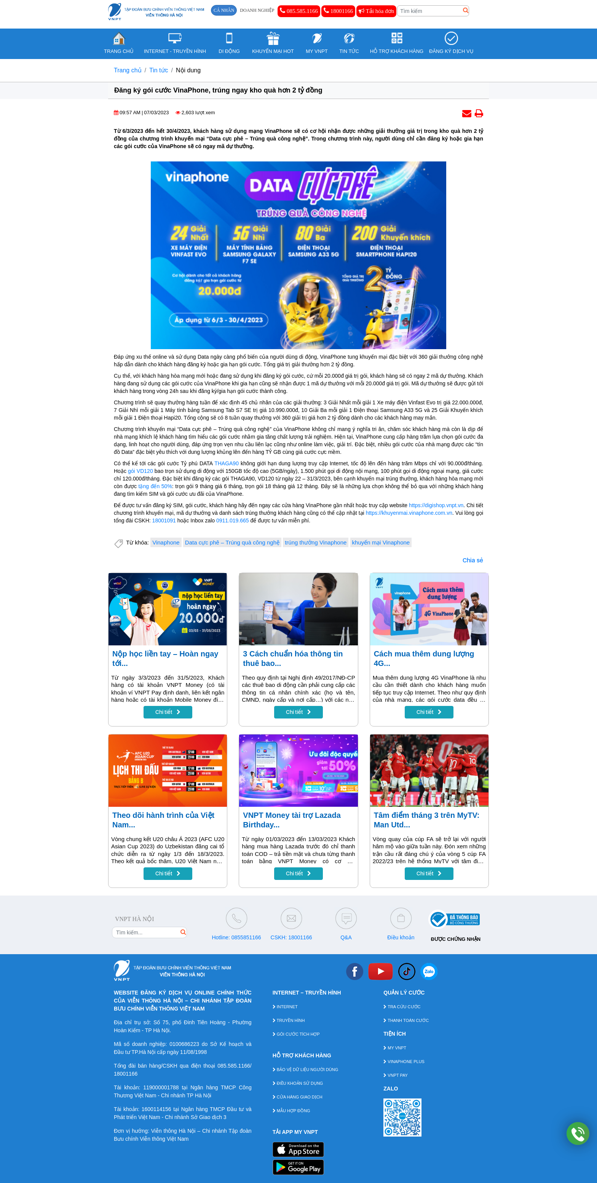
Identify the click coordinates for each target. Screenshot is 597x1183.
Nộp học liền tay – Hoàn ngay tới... (165, 658)
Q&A (346, 937)
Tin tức (158, 70)
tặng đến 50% (155, 486)
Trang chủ (128, 70)
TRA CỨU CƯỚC (401, 1006)
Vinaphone (165, 542)
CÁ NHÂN (224, 10)
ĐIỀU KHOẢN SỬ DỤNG (298, 1083)
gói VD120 (140, 471)
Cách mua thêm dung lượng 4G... (424, 658)
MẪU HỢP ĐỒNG (291, 1110)
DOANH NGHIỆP (257, 10)
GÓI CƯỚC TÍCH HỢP (296, 1034)
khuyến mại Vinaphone (381, 542)
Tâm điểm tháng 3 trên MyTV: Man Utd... (427, 820)
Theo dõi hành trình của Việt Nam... (163, 820)
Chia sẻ (473, 560)
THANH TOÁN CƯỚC (406, 1020)
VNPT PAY (395, 1075)
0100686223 (184, 1044)
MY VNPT (394, 1048)
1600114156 (156, 1109)
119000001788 (161, 1087)
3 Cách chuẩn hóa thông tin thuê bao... (293, 658)
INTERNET (285, 1006)
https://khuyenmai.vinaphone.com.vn (409, 513)
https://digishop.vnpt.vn (436, 505)
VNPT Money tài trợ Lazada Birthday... (292, 820)
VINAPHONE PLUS (404, 1061)
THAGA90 (226, 463)
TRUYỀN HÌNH (289, 1020)
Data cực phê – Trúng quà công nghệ (232, 542)
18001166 (338, 10)
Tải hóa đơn (376, 11)
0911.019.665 (232, 520)
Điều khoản (400, 937)
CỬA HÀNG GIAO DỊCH (297, 1097)
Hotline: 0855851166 (236, 937)
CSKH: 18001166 (291, 937)
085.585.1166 (299, 10)
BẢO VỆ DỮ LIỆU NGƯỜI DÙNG (305, 1069)
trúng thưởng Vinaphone (315, 542)
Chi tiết (167, 712)
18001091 (164, 520)
